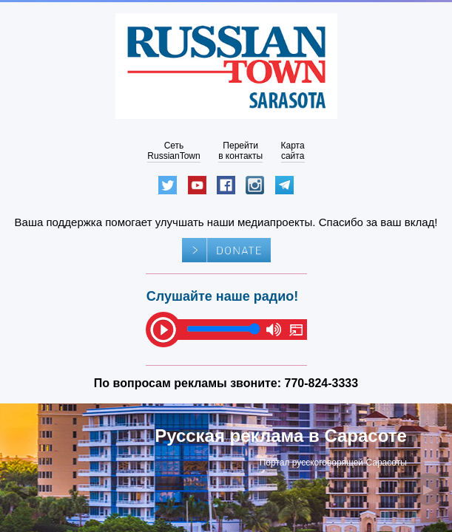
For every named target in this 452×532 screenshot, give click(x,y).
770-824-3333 (322, 383)
